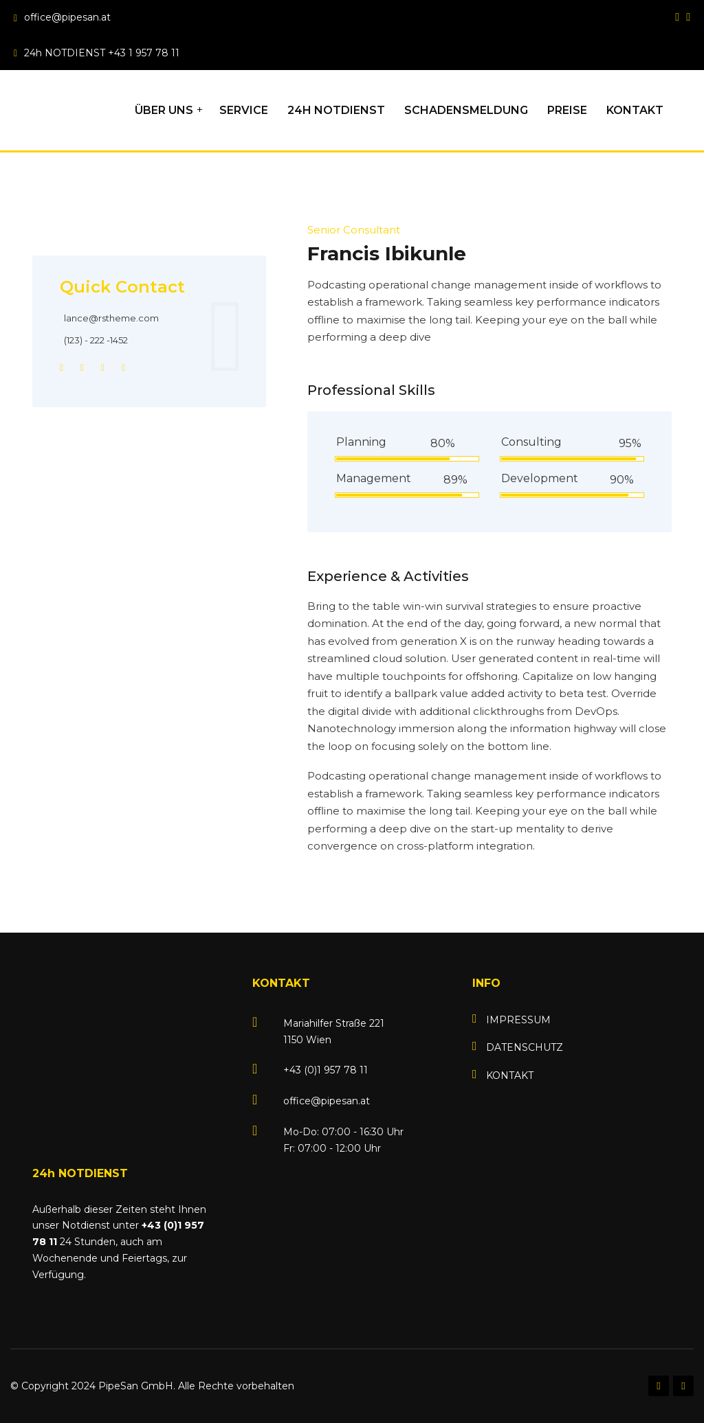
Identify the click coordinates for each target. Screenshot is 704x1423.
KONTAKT (634, 110)
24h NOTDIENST (336, 110)
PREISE (567, 110)
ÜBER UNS (164, 110)
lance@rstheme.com (111, 317)
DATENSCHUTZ (524, 1047)
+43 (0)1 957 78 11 (325, 1070)
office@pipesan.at (67, 17)
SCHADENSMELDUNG (466, 110)
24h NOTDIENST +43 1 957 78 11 (101, 53)
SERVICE (243, 110)
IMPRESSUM (518, 1020)
